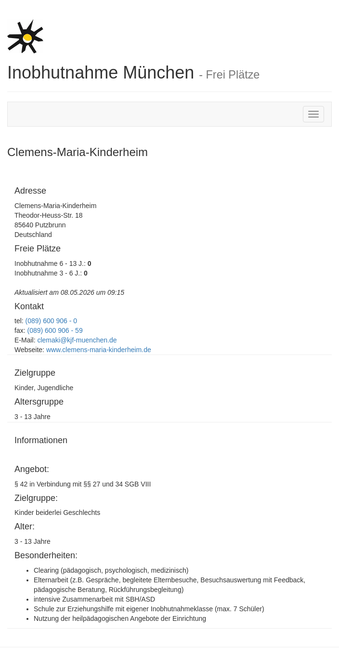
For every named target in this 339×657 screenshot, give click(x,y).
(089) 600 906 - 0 (51, 321)
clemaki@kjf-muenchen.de (76, 340)
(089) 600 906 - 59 (54, 330)
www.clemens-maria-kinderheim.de (97, 350)
